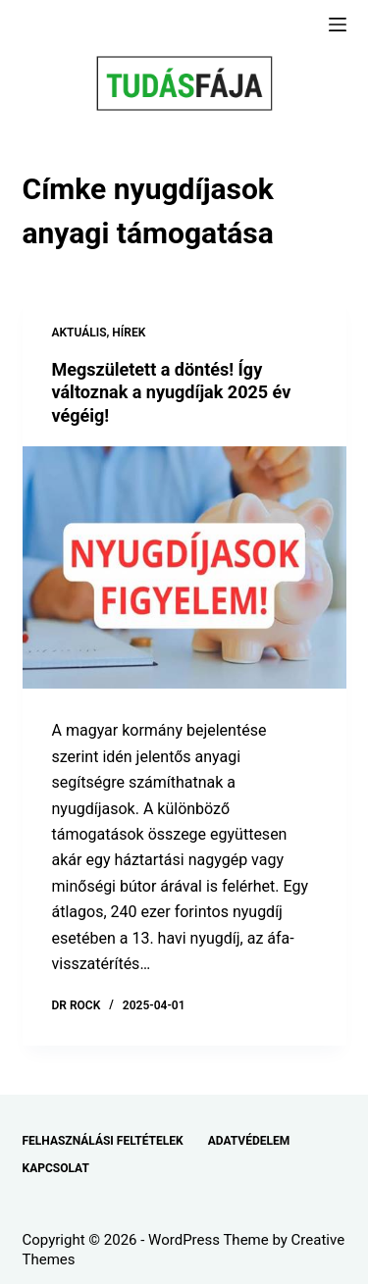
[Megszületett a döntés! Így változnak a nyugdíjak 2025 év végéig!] (184, 568)
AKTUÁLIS (79, 332)
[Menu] (337, 24)
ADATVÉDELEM (249, 1141)
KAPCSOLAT (56, 1168)
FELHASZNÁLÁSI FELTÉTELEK (103, 1141)
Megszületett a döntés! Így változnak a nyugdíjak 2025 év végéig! (171, 392)
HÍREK (128, 332)
